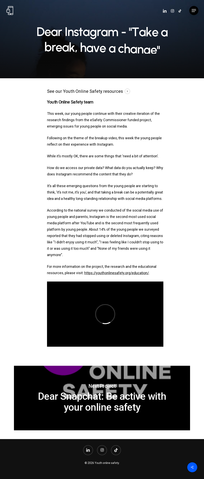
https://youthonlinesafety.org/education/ (116, 273)
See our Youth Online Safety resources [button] (85, 91)
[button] (193, 11)
